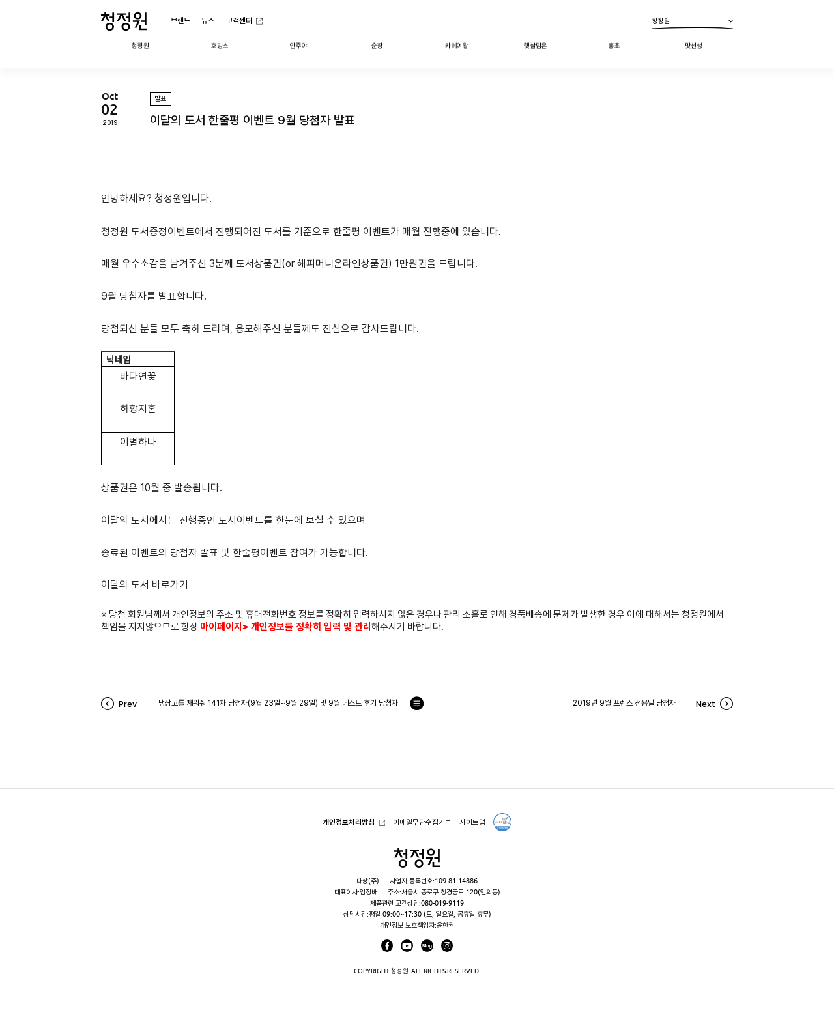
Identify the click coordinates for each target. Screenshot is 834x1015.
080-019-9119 (442, 903)
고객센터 (239, 20)
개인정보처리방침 (349, 822)
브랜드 (180, 20)
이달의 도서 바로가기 (144, 584)
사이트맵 (472, 822)
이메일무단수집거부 (422, 822)
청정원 (692, 23)
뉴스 (207, 20)
